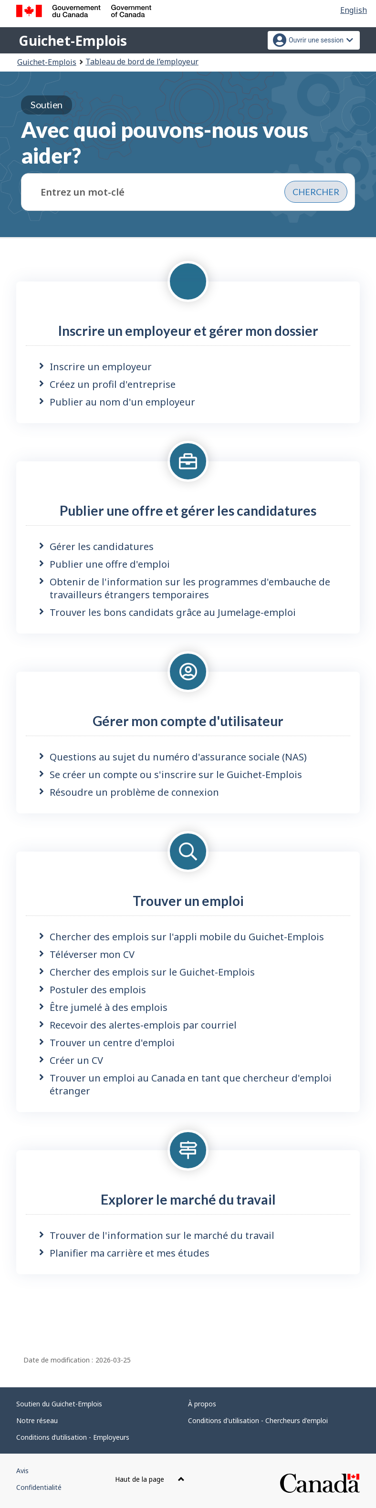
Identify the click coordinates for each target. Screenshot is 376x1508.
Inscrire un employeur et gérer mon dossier (188, 330)
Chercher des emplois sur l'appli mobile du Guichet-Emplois (187, 936)
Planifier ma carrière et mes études (129, 1253)
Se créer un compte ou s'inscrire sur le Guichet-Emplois (176, 774)
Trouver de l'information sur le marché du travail (162, 1235)
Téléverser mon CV (92, 954)
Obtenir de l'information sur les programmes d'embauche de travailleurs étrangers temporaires (190, 588)
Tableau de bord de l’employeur (141, 61)
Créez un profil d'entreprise (113, 384)
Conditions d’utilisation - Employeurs (72, 1437)
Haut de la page (150, 1479)
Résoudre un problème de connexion (134, 792)
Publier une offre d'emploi (110, 564)
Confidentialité (39, 1487)
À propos (202, 1403)
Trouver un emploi (188, 901)
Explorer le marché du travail (188, 1199)
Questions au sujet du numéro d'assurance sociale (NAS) (178, 756)
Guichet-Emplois (73, 40)
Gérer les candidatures (102, 546)
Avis (22, 1470)
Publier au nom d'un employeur (122, 401)
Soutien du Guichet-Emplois (59, 1403)
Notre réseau (37, 1420)
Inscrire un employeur (101, 366)
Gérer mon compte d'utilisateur (188, 721)
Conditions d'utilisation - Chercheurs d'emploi (258, 1420)
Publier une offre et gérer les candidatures (188, 510)
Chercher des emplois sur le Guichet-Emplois (152, 972)
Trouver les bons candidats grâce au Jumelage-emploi (173, 612)
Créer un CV (76, 1060)
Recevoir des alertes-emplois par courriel (143, 1025)
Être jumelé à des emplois (108, 1007)
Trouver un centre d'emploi (112, 1042)
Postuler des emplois (98, 989)
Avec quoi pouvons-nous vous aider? (164, 131)
